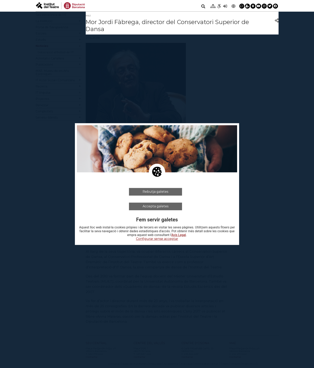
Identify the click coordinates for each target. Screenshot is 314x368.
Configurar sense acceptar (157, 239)
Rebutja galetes (155, 192)
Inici (88, 15)
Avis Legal (178, 235)
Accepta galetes (155, 206)
